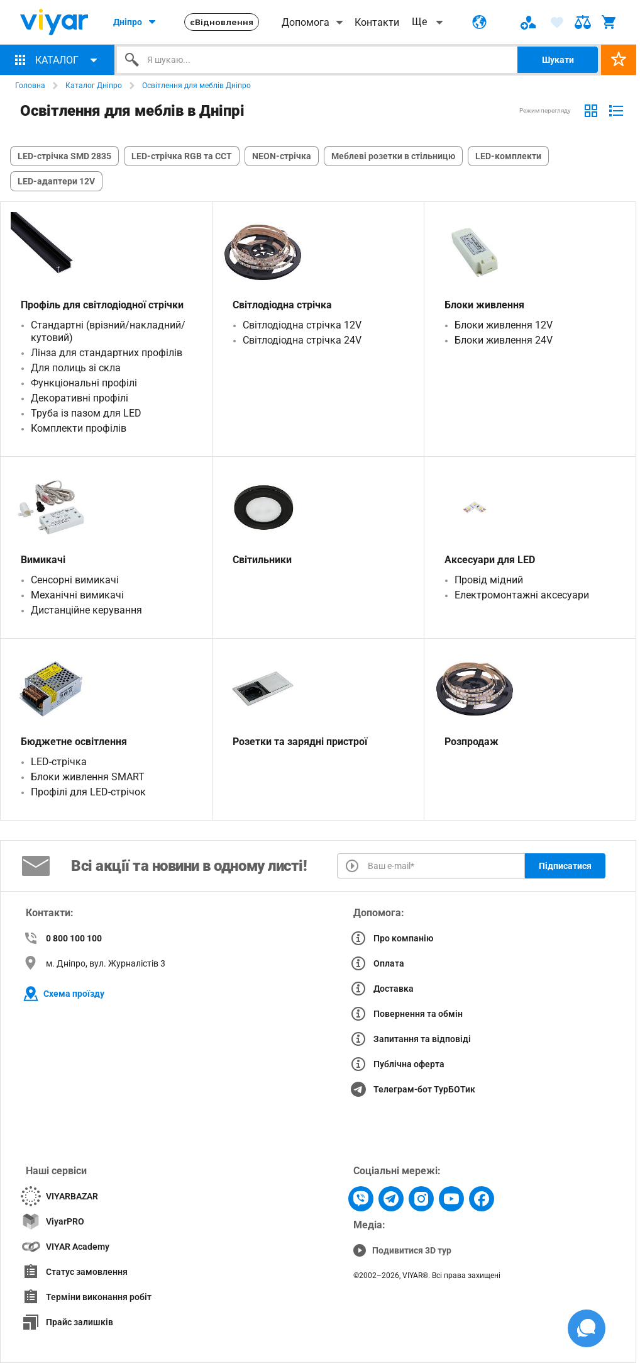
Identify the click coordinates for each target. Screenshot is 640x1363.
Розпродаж (471, 742)
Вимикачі (43, 560)
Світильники (262, 560)
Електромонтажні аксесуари (522, 595)
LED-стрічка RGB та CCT (181, 156)
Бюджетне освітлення (74, 742)
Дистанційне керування (86, 610)
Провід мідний (489, 580)
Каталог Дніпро (93, 85)
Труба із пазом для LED (86, 413)
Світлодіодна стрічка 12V (302, 325)
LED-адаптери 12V (56, 181)
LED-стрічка (59, 762)
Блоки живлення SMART (88, 777)
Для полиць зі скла (76, 368)
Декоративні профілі (79, 398)
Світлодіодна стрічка (282, 305)
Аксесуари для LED (489, 560)
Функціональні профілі (84, 383)
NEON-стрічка (281, 156)
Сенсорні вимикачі (75, 580)
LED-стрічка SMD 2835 (64, 156)
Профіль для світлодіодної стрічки (102, 305)
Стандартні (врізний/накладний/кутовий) (108, 331)
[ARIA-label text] (583, 22)
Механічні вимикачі (77, 595)
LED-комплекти (508, 156)
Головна (30, 85)
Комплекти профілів (78, 428)
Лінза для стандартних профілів (106, 353)
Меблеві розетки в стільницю (393, 156)
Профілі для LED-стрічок (88, 792)
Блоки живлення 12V (504, 325)
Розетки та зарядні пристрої (300, 742)
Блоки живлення (484, 305)
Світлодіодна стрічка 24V (302, 340)
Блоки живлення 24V (504, 340)
